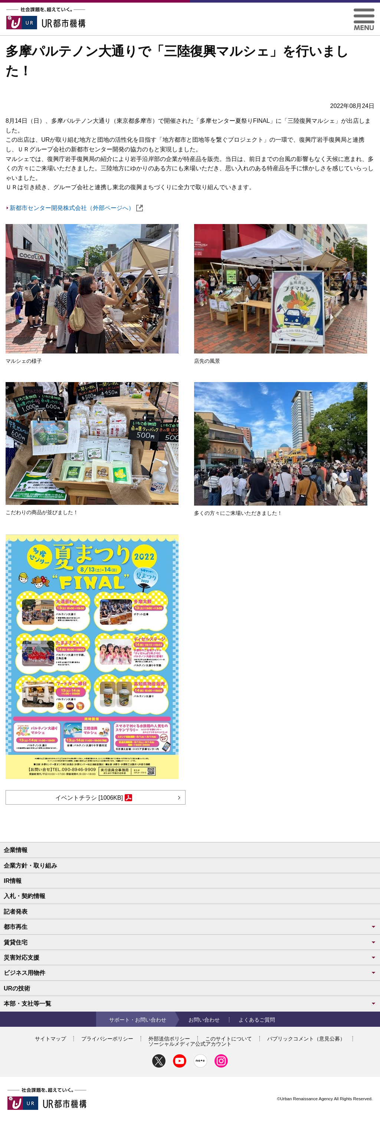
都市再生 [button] (190, 927)
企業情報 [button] (15, 850)
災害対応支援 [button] (190, 957)
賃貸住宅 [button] (190, 942)
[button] (364, 11)
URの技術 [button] (17, 988)
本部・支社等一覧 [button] (190, 1003)
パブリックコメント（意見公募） (306, 1039)
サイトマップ (50, 1039)
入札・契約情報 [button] (24, 896)
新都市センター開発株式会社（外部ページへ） (76, 208)
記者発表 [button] (15, 911)
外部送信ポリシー (169, 1039)
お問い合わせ (204, 1020)
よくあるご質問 (257, 1020)
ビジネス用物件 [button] (190, 973)
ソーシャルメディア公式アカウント (190, 1044)
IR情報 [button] (13, 881)
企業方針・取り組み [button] (30, 865)
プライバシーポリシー (107, 1039)
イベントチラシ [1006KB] (93, 798)
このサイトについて (228, 1039)
